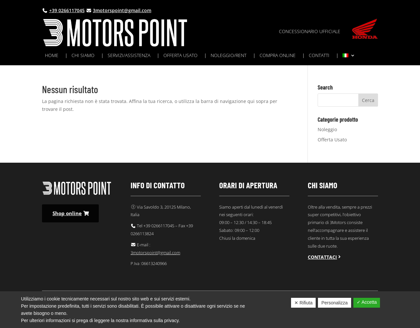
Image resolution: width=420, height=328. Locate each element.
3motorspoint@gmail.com (122, 10)
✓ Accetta (367, 302)
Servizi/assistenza (129, 55)
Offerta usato (180, 55)
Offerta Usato (332, 139)
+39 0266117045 (67, 10)
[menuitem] (349, 56)
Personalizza (334, 302)
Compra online (278, 55)
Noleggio (327, 129)
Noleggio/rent (228, 55)
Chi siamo (83, 55)
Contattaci (322, 257)
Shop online (67, 213)
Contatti (319, 55)
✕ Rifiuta (303, 302)
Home (51, 55)
